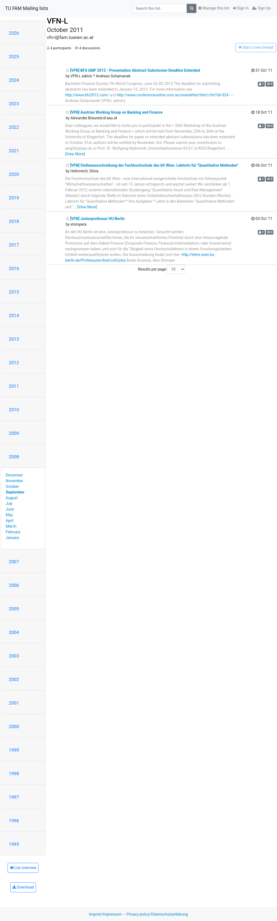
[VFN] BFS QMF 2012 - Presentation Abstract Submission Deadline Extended (133, 70)
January (12, 537)
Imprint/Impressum (105, 914)
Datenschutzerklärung (169, 914)
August (12, 498)
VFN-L (57, 21)
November (14, 481)
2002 (14, 679)
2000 (14, 726)
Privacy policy (138, 914)
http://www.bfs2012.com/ (87, 95)
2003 (14, 656)
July (9, 503)
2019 (14, 197)
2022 (14, 127)
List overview (23, 868)
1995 (14, 844)
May (9, 515)
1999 (14, 750)
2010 (14, 409)
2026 (14, 33)
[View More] (75, 154)
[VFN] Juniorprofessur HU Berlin (95, 218)
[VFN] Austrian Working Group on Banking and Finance (114, 112)
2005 (14, 608)
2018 (14, 221)
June (10, 509)
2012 (14, 362)
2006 (14, 585)
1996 (14, 820)
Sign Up (261, 8)
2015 (14, 292)
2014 (14, 315)
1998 (14, 773)
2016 (14, 268)
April (10, 520)
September (15, 492)
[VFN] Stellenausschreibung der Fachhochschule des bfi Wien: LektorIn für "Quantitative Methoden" (152, 165)
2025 (14, 56)
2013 (14, 339)
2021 (14, 150)
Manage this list (213, 8)
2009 (14, 433)
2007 (14, 561)
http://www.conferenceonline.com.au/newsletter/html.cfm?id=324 (172, 95)
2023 (14, 103)
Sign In (241, 8)
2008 (14, 456)
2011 (14, 386)
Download (23, 887)
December (14, 475)
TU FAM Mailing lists (26, 8)
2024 (14, 80)
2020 (14, 174)
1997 (14, 797)
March (11, 526)
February (13, 532)
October (12, 486)
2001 (14, 703)
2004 (14, 632)
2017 (14, 245)
